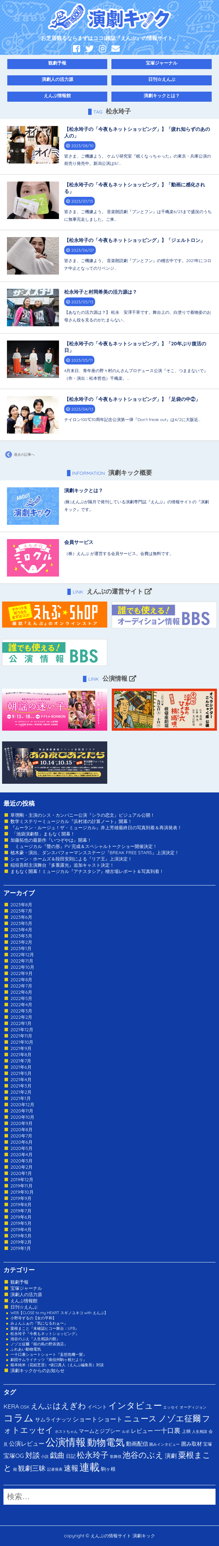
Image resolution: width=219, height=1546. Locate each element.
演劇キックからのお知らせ (37, 1370)
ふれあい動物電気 (25, 1349)
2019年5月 (21, 1223)
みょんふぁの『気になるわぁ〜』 (39, 1323)
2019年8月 (21, 1204)
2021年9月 (21, 1048)
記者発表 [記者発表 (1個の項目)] (54, 1469)
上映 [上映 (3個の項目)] (186, 1431)
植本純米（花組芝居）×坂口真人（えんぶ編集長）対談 (57, 1364)
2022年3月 (21, 1011)
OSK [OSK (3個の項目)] (25, 1407)
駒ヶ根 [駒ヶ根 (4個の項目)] (108, 1469)
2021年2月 (21, 1092)
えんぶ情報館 (57, 95)
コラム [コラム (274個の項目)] (18, 1418)
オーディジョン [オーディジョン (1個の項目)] (193, 1407)
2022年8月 (21, 979)
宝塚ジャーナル (161, 63)
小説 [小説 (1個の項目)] (45, 1456)
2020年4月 (21, 1154)
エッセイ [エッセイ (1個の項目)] (170, 1407)
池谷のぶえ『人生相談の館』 (35, 1338)
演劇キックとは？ (162, 95)
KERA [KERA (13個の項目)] (11, 1406)
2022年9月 (21, 973)
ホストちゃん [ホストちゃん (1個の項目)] (66, 1431)
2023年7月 (21, 911)
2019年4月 (21, 1229)
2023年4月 (21, 929)
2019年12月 (21, 1179)
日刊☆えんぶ (161, 79)
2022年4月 (21, 1004)
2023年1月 (21, 948)
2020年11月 (22, 1111)
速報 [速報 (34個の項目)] (71, 1467)
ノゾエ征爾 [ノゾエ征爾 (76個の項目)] (179, 1418)
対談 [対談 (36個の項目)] (32, 1455)
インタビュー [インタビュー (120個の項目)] (135, 1405)
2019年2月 (21, 1242)
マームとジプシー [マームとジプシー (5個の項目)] (99, 1431)
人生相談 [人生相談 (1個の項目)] (199, 1431)
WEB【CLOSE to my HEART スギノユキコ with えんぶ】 (59, 1312)
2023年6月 (21, 917)
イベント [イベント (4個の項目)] (97, 1407)
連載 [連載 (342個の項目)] (89, 1467)
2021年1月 (20, 1098)
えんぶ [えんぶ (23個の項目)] (41, 1406)
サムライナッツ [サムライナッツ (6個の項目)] (53, 1419)
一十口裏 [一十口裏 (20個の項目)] (167, 1430)
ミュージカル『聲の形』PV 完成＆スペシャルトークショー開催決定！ (83, 846)
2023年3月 (21, 936)
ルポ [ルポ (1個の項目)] (125, 1431)
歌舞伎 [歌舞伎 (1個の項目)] (115, 1456)
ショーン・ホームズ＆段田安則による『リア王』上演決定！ (71, 859)
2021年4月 (21, 1079)
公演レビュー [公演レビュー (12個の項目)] (26, 1443)
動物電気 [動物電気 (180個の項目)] (106, 1442)
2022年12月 (22, 954)
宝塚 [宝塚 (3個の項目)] (207, 1444)
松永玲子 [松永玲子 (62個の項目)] (93, 1455)
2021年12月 (21, 1029)
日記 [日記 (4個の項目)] (71, 1456)
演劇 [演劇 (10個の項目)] (171, 1455)
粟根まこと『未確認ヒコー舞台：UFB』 (44, 1328)
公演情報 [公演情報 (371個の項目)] (65, 1442)
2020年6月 (21, 1142)
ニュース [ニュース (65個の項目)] (140, 1418)
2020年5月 (21, 1148)
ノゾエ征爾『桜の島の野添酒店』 (39, 1344)
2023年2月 (21, 942)
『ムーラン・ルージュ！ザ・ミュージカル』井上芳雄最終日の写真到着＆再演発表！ (96, 827)
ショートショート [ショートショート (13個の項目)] (98, 1419)
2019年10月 (22, 1192)
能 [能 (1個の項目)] (15, 1469)
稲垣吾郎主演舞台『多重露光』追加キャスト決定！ (62, 865)
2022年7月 (21, 986)
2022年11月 (21, 961)
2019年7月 (21, 1210)
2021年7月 (20, 1061)
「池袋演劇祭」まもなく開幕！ (42, 834)
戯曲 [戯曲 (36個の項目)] (57, 1455)
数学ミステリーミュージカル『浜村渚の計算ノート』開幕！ (71, 821)
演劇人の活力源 (57, 79)
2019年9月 (21, 1198)
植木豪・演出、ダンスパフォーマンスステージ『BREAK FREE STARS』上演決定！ (94, 852)
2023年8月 (21, 904)
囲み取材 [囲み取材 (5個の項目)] (191, 1443)
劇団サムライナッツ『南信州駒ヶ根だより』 (48, 1359)
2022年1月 (21, 1023)
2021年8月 (21, 1054)
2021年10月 (22, 1042)
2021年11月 (21, 1036)
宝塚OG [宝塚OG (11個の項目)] (13, 1455)
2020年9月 (21, 1123)
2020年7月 (21, 1136)
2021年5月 (21, 1073)
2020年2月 (21, 1167)
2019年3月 (21, 1235)
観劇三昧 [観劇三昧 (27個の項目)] (32, 1468)
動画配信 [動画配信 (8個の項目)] (137, 1443)
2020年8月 (21, 1129)
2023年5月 (21, 923)
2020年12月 (22, 1104)
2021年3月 (21, 1086)
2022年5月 (21, 998)
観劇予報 (57, 63)
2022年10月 (22, 967)
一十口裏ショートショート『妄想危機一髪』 (48, 1354)
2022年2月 (21, 1017)
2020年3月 (21, 1160)
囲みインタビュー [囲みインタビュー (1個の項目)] (164, 1444)
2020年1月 (21, 1173)
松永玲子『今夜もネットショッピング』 (44, 1333)
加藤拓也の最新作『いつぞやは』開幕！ (51, 840)
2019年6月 (21, 1217)
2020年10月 (22, 1117)
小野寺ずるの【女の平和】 (33, 1318)
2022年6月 (21, 992)
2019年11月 (21, 1185)
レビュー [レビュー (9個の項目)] (142, 1430)
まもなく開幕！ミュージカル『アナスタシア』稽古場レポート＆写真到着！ (87, 871)
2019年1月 (20, 1248)
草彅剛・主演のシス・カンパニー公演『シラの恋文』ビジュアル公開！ (82, 815)
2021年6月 (21, 1067)
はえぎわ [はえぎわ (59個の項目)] (69, 1406)
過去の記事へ (19, 454)
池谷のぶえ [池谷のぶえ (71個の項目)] (143, 1455)
